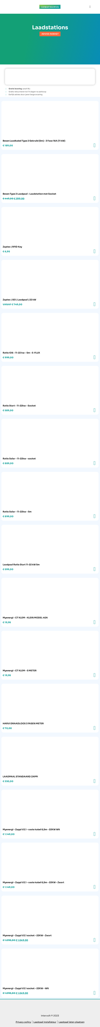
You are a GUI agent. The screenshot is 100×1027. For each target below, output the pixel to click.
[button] (90, 6)
